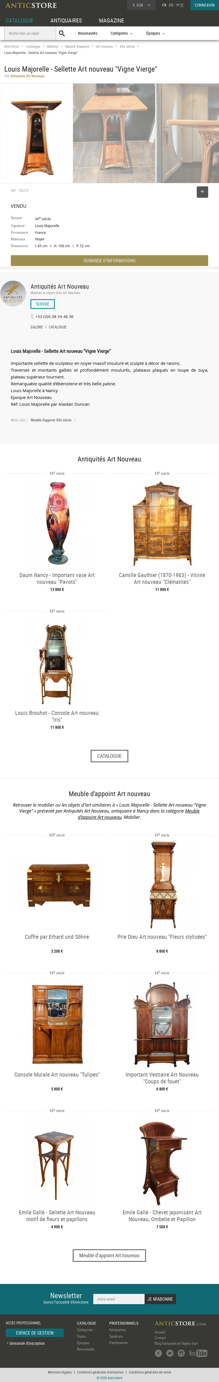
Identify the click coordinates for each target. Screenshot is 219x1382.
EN (171, 5)
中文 (180, 5)
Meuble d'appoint (77, 46)
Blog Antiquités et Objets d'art (176, 1343)
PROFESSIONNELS (123, 1323)
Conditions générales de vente (150, 1372)
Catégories (85, 1329)
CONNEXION (205, 5)
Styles (81, 1336)
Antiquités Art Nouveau (60, 286)
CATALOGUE (19, 20)
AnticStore (11, 46)
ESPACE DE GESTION (35, 1333)
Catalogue (33, 46)
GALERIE (37, 328)
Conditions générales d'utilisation (100, 1372)
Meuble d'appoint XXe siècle (51, 420)
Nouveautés (87, 33)
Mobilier (52, 46)
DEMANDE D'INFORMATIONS (109, 260)
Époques (83, 1342)
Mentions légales (60, 1372)
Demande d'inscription (27, 1343)
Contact (160, 1337)
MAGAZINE (111, 20)
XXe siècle (127, 46)
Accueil (160, 1332)
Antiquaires (117, 1329)
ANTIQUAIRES (66, 20)
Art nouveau (104, 46)
